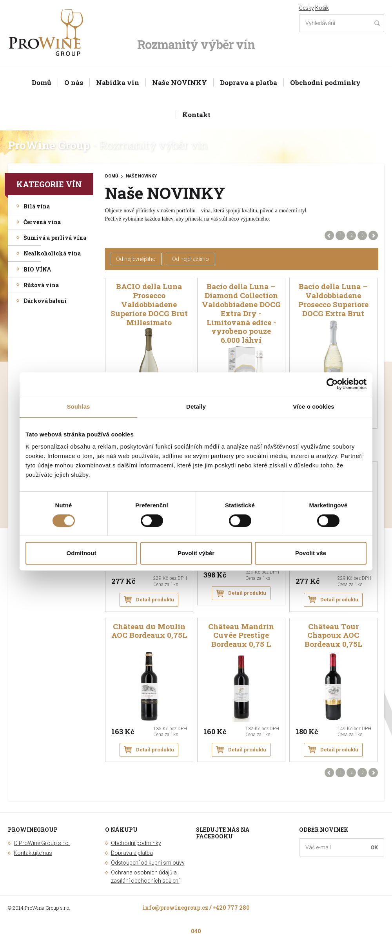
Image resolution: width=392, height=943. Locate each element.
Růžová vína (41, 285)
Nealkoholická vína (52, 253)
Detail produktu (155, 600)
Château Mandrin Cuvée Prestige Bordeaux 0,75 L (241, 635)
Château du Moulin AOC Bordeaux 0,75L (149, 631)
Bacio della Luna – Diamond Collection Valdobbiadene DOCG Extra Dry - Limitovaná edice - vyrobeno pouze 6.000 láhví (241, 313)
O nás (73, 82)
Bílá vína (37, 206)
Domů (41, 82)
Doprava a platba (248, 82)
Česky (306, 8)
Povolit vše (310, 553)
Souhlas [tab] (78, 406)
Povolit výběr (196, 553)
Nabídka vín (117, 82)
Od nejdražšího (190, 259)
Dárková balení (45, 300)
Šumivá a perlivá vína (55, 237)
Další (373, 235)
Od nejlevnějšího (136, 259)
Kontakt (196, 114)
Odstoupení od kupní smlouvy (148, 863)
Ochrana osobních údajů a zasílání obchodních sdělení (145, 876)
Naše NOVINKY (179, 82)
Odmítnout (81, 553)
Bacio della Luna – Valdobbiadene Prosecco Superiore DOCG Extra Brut (333, 300)
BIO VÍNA (37, 269)
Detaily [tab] (196, 406)
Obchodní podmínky (325, 82)
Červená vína (42, 222)
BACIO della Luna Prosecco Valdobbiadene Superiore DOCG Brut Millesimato (149, 304)
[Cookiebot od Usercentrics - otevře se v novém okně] (332, 384)
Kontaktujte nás (33, 853)
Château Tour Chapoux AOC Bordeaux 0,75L (333, 635)
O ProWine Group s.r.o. (42, 843)
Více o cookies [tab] (313, 406)
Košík (322, 8)
